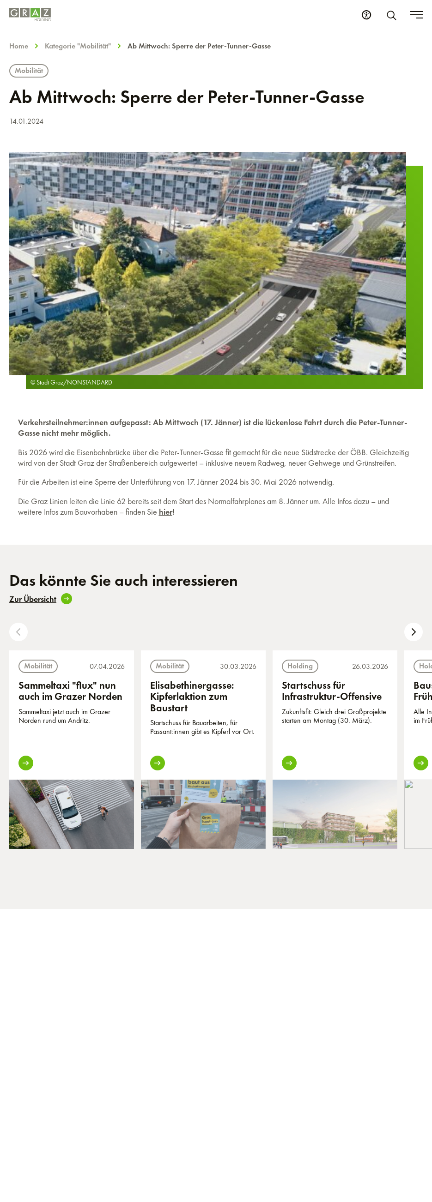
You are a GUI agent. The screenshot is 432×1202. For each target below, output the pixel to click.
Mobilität (29, 70)
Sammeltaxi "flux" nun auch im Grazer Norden (70, 691)
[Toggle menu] (416, 15)
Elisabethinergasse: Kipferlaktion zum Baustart (192, 696)
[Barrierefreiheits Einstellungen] (366, 15)
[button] (18, 632)
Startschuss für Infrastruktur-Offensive (332, 691)
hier (165, 511)
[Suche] (393, 14)
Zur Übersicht (40, 598)
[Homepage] (30, 14)
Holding (300, 666)
